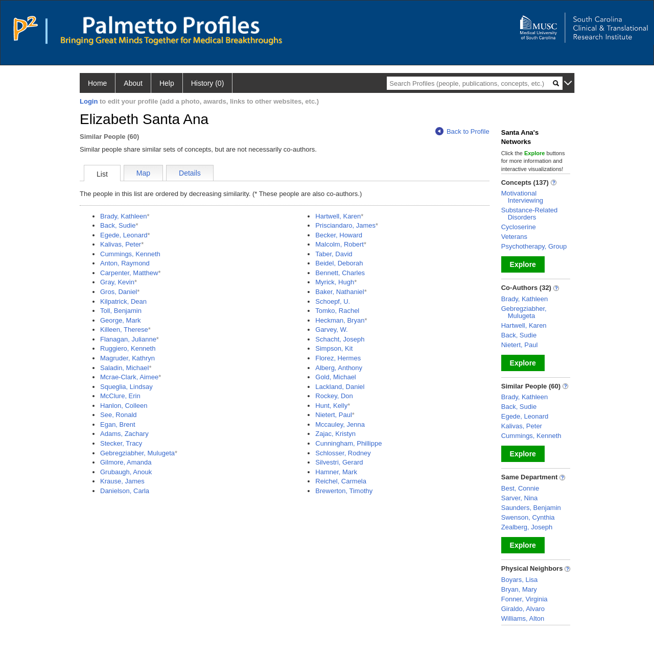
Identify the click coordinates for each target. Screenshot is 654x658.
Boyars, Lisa (519, 579)
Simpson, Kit (334, 348)
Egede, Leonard (124, 235)
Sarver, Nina (519, 498)
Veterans (514, 236)
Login (89, 101)
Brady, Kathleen (123, 216)
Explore (523, 264)
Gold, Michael (335, 377)
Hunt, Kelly (331, 405)
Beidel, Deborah (339, 263)
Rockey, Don (334, 396)
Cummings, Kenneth (130, 254)
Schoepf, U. (332, 301)
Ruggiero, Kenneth (127, 348)
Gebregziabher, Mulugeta (137, 453)
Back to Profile (462, 131)
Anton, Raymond (125, 263)
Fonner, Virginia (524, 599)
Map (143, 173)
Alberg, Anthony (338, 368)
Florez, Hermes (338, 358)
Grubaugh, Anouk (126, 472)
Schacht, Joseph (339, 339)
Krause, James (122, 481)
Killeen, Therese (124, 329)
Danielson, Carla (124, 491)
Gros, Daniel (118, 292)
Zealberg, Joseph (526, 527)
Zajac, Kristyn (335, 433)
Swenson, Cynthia (528, 517)
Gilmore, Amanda (125, 462)
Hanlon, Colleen (124, 405)
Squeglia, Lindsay (126, 387)
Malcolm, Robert (339, 244)
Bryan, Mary (519, 589)
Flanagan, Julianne (128, 339)
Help (166, 83)
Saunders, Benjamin (531, 507)
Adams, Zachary (124, 433)
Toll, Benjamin (121, 310)
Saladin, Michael (124, 368)
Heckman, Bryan (339, 320)
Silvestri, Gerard (339, 462)
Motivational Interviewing (522, 196)
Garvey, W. (331, 329)
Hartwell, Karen (338, 216)
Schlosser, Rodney (342, 453)
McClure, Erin (120, 396)
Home (97, 83)
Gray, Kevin (117, 282)
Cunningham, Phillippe (348, 443)
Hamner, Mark (336, 472)
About (133, 83)
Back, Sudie (117, 225)
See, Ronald (118, 415)
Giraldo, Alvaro (523, 609)
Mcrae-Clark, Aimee (129, 377)
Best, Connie (520, 488)
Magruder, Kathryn (127, 358)
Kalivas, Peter (120, 244)
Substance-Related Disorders (529, 213)
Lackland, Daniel (339, 387)
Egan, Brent (117, 424)
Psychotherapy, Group (534, 246)
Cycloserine (518, 227)
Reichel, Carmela (340, 481)
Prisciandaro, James (345, 225)
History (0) (207, 83)
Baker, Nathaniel (339, 292)
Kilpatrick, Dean (123, 301)
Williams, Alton (523, 618)
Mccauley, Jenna (340, 424)
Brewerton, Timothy (343, 491)
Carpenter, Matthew (129, 273)
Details (190, 173)
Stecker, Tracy (121, 443)
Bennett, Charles (340, 273)
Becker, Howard (338, 235)
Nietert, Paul (333, 415)
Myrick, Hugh (334, 282)
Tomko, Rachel (337, 310)
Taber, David (333, 254)
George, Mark (120, 320)
